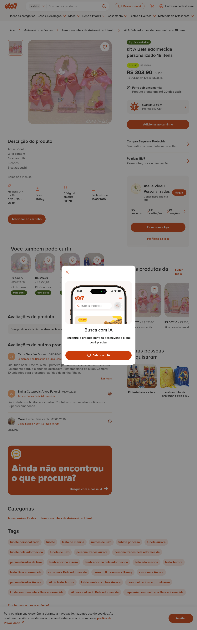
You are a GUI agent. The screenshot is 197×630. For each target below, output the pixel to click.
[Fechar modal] (67, 272)
